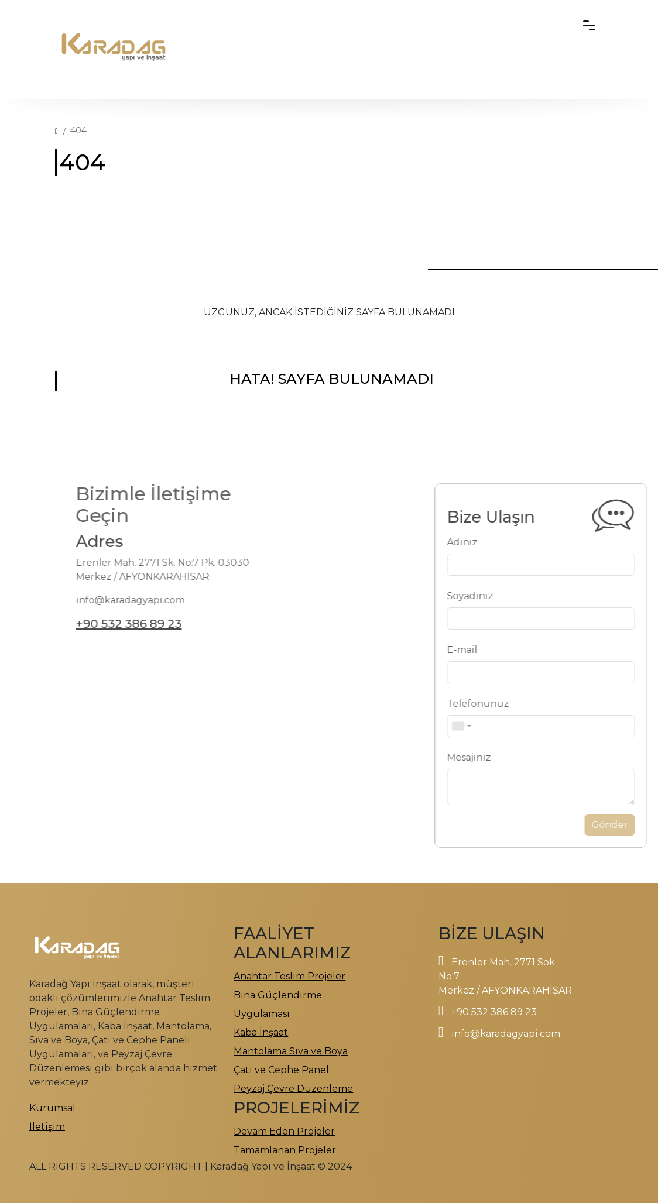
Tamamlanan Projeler (285, 1150)
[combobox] (478, 726)
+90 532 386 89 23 (111, 624)
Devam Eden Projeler (284, 1131)
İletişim (47, 1126)
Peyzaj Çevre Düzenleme (293, 1088)
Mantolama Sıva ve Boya (291, 1051)
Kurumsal (52, 1107)
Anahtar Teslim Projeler (289, 976)
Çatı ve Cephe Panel (281, 1069)
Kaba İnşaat (261, 1032)
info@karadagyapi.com (505, 1033)
